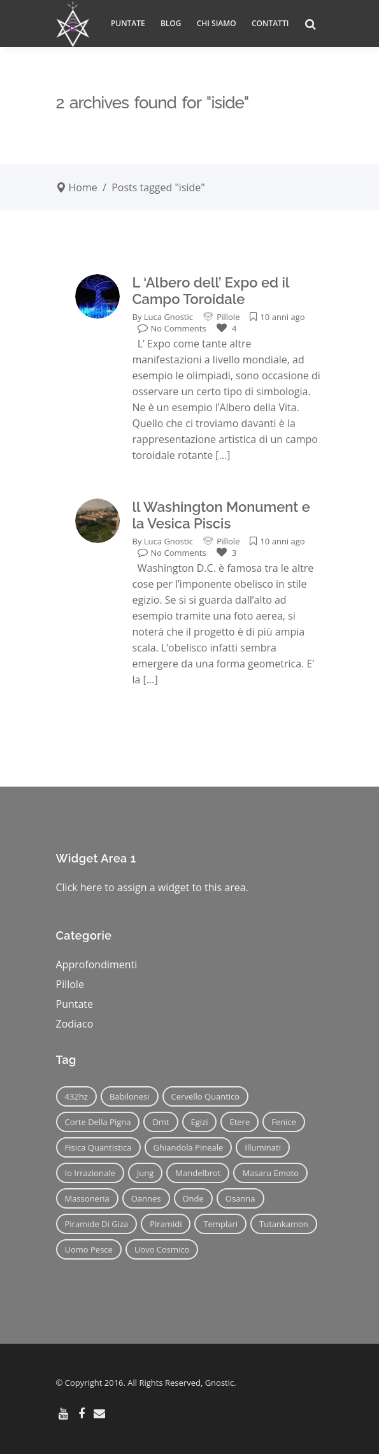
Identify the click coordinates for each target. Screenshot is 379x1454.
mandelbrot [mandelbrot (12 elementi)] (197, 1173)
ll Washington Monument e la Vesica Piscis (221, 515)
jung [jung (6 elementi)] (145, 1173)
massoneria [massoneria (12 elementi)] (87, 1198)
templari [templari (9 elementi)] (220, 1224)
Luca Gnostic (168, 317)
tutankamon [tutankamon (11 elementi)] (283, 1224)
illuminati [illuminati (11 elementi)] (263, 1147)
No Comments (172, 328)
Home (83, 187)
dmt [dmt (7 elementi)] (160, 1122)
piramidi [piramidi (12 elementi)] (166, 1224)
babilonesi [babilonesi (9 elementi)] (130, 1096)
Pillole (228, 317)
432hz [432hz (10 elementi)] (76, 1096)
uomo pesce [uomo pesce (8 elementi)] (89, 1249)
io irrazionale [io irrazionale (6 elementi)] (90, 1173)
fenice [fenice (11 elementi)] (283, 1122)
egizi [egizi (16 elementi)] (199, 1122)
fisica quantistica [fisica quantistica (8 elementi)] (98, 1147)
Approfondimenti (97, 964)
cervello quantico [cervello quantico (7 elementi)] (205, 1096)
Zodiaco (75, 1024)
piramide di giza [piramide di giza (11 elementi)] (97, 1224)
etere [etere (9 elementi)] (239, 1122)
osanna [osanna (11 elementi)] (240, 1198)
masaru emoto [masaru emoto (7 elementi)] (270, 1173)
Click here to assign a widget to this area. (152, 887)
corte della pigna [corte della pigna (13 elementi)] (98, 1122)
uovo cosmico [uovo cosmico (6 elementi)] (162, 1249)
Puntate (75, 1004)
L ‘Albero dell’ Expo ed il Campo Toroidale (210, 290)
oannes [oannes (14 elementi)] (146, 1198)
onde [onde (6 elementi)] (193, 1198)
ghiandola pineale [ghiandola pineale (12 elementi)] (189, 1147)
